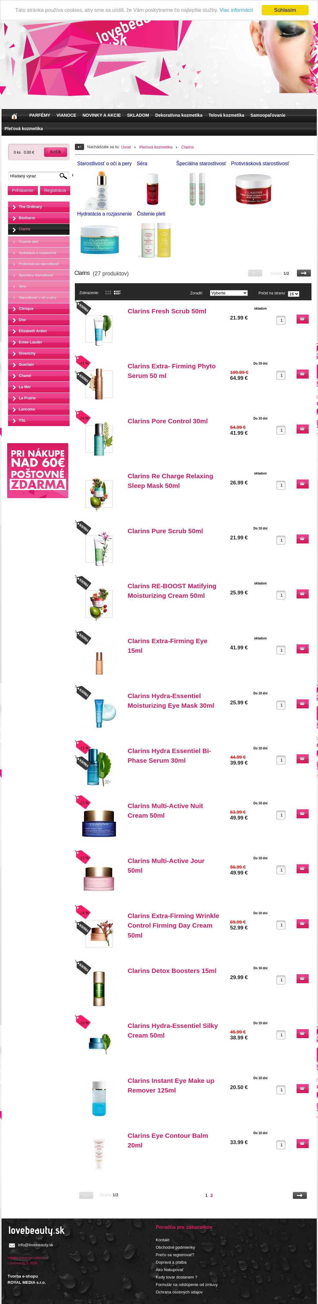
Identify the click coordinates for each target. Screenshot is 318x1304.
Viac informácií (239, 10)
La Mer (25, 387)
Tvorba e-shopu (23, 1276)
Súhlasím (285, 10)
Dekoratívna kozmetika (178, 115)
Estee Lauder (30, 342)
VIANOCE (66, 115)
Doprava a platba (171, 1262)
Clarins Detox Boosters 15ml (172, 970)
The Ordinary (30, 207)
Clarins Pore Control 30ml (168, 421)
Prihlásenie (23, 190)
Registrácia (55, 190)
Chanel (25, 376)
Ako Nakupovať (170, 1269)
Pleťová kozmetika (24, 128)
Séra (22, 286)
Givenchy (27, 353)
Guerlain (26, 364)
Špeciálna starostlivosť (36, 275)
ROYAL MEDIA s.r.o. (27, 1282)
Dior (22, 320)
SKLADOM (138, 115)
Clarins (24, 229)
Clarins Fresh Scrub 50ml (167, 311)
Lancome (27, 409)
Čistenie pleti (29, 241)
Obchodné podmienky (175, 1247)
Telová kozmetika (226, 115)
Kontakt (163, 1240)
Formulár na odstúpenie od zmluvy (187, 1284)
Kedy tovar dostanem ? (177, 1277)
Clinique (26, 309)
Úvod (125, 147)
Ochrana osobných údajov (179, 1292)
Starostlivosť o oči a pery (38, 297)
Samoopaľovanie (268, 115)
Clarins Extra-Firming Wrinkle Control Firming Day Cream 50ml (173, 925)
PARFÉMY (40, 115)
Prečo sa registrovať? (175, 1254)
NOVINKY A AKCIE (102, 115)
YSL (22, 420)
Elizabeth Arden (33, 331)
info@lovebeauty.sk (35, 1245)
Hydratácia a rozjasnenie (38, 253)
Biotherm (27, 218)
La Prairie (27, 398)
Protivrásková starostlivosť (39, 264)
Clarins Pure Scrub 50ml (165, 530)
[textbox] (40, 176)
